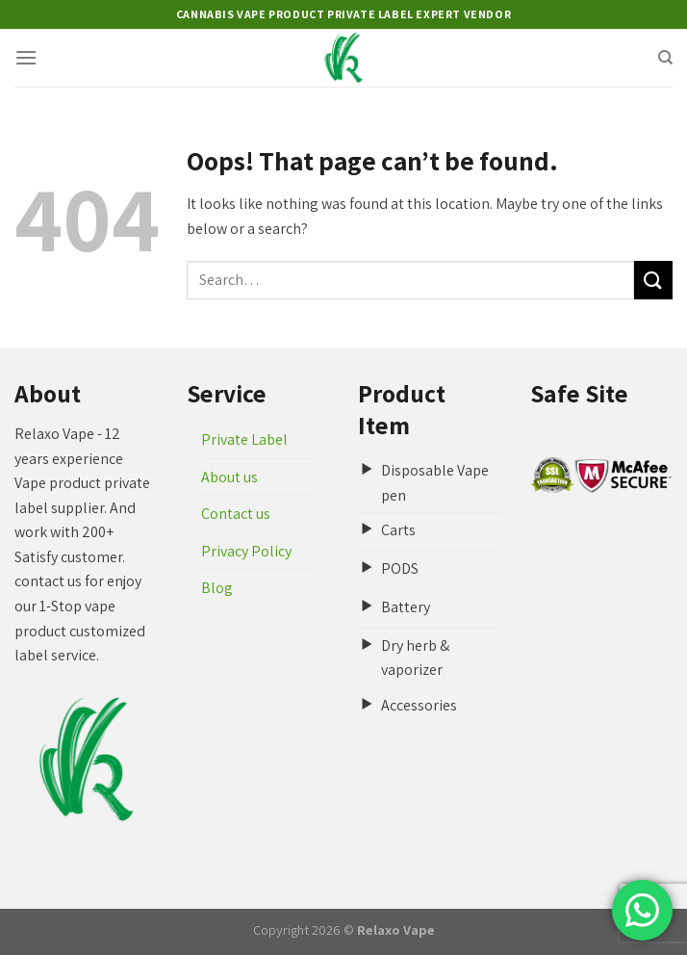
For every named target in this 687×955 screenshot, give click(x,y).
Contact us (235, 513)
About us (229, 477)
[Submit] (653, 279)
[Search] (665, 57)
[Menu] (26, 57)
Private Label (244, 439)
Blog (217, 588)
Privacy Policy (246, 551)
